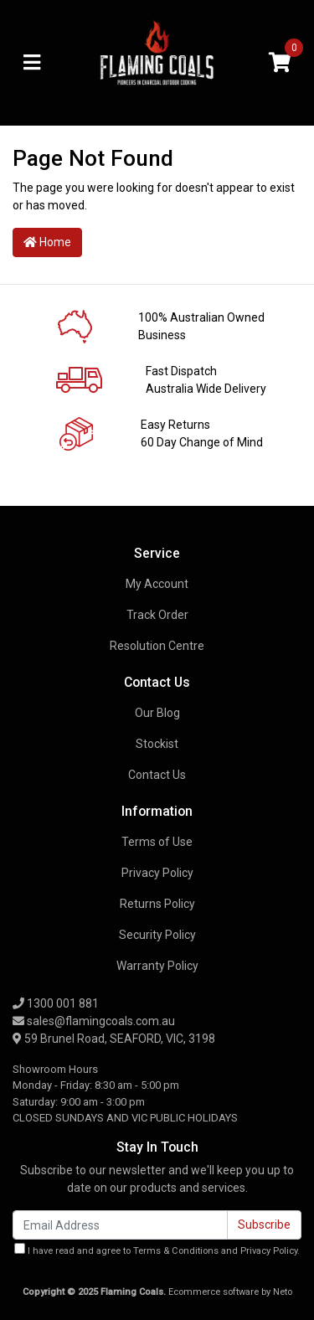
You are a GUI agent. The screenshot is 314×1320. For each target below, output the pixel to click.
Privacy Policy (157, 872)
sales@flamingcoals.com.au (94, 1021)
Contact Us (157, 774)
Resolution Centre (157, 645)
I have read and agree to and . (157, 1249)
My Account (157, 583)
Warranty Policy (157, 965)
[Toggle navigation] (32, 63)
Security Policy (157, 934)
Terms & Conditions (176, 1250)
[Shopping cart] (279, 63)
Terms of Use (157, 841)
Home (47, 242)
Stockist (157, 743)
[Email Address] (120, 1225)
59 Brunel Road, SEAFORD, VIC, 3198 (114, 1038)
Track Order (157, 614)
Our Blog (157, 712)
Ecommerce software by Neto (230, 1291)
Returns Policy (157, 903)
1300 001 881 (56, 1003)
